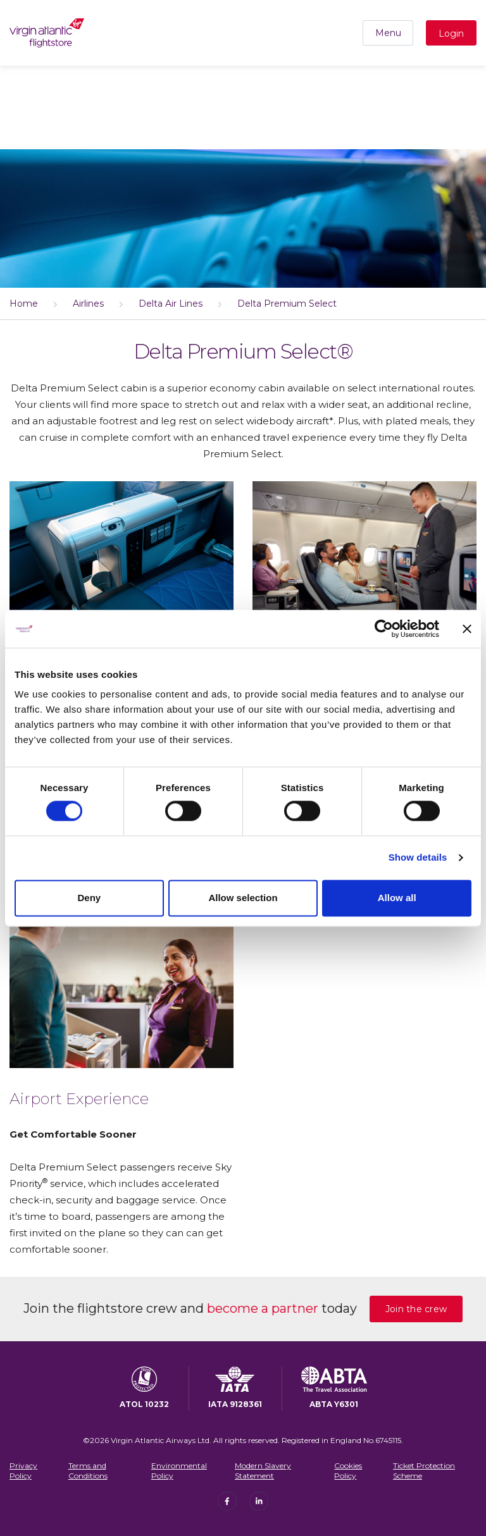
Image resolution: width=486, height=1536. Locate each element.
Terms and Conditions (88, 1470)
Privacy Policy (23, 1470)
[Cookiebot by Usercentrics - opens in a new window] (383, 628)
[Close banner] (467, 628)
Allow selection (242, 897)
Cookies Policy (348, 1470)
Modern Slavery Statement (263, 1470)
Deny (89, 897)
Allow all (397, 897)
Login (451, 33)
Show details (418, 857)
